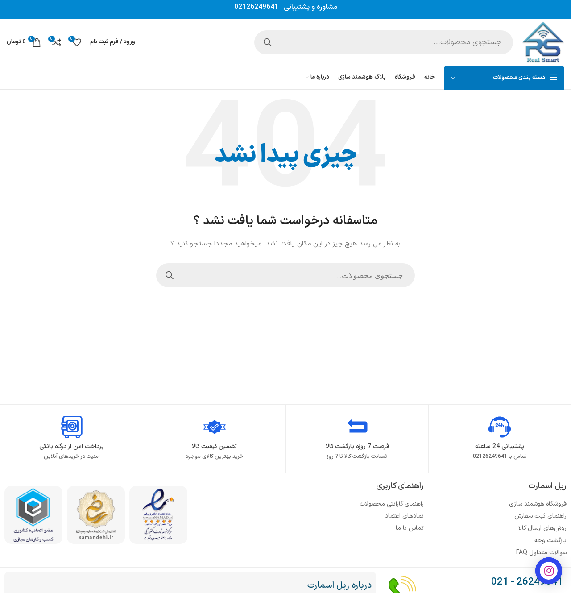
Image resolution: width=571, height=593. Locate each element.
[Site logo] (543, 41)
